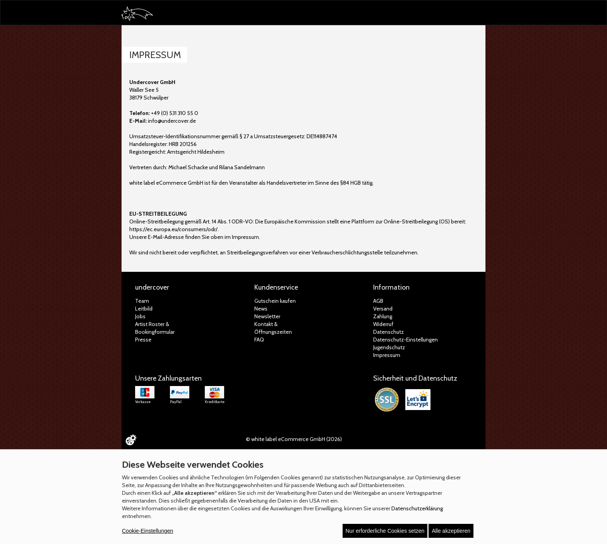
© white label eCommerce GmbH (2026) (294, 439)
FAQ (259, 339)
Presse (143, 339)
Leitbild (144, 308)
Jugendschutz (389, 347)
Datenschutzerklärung (417, 508)
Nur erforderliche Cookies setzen (385, 531)
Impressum (386, 355)
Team (142, 300)
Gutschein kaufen (275, 300)
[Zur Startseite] (141, 14)
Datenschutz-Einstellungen (405, 339)
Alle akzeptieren (451, 531)
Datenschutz (388, 331)
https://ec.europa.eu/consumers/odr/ (173, 229)
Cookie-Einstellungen (147, 531)
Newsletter (267, 316)
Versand (383, 308)
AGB (378, 300)
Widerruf (383, 324)
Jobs (140, 316)
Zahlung (382, 316)
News (260, 308)
